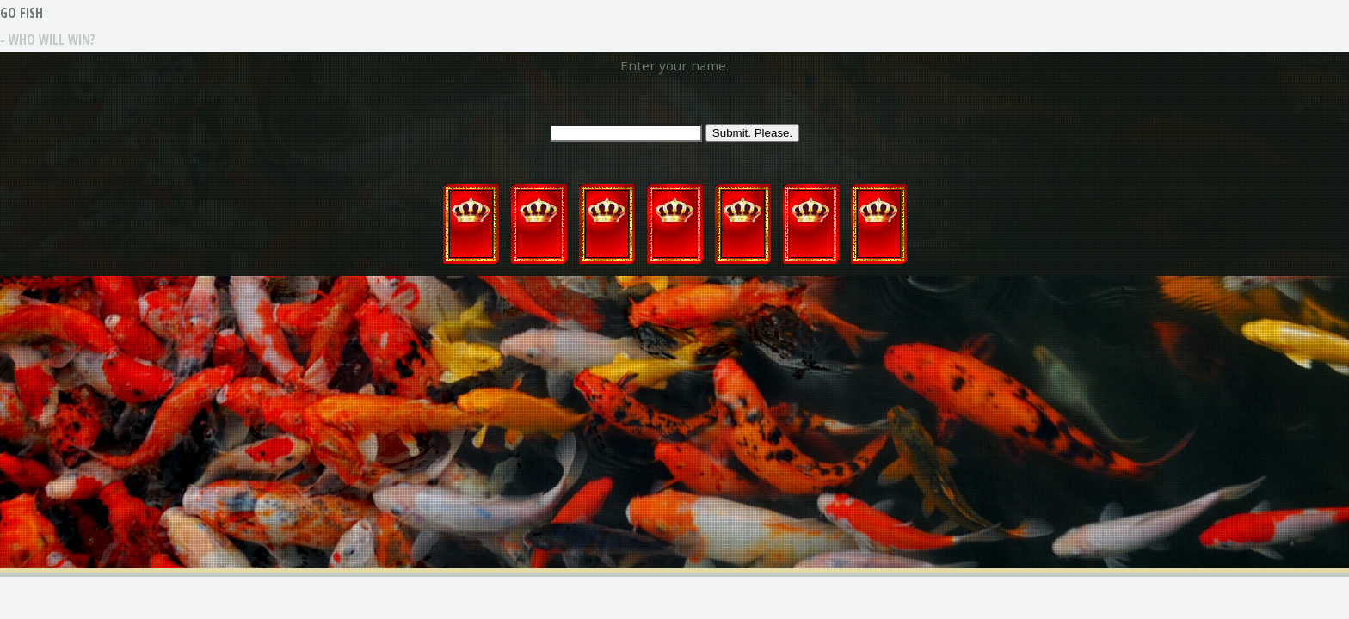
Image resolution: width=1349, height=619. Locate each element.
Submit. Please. (752, 132)
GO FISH (21, 12)
